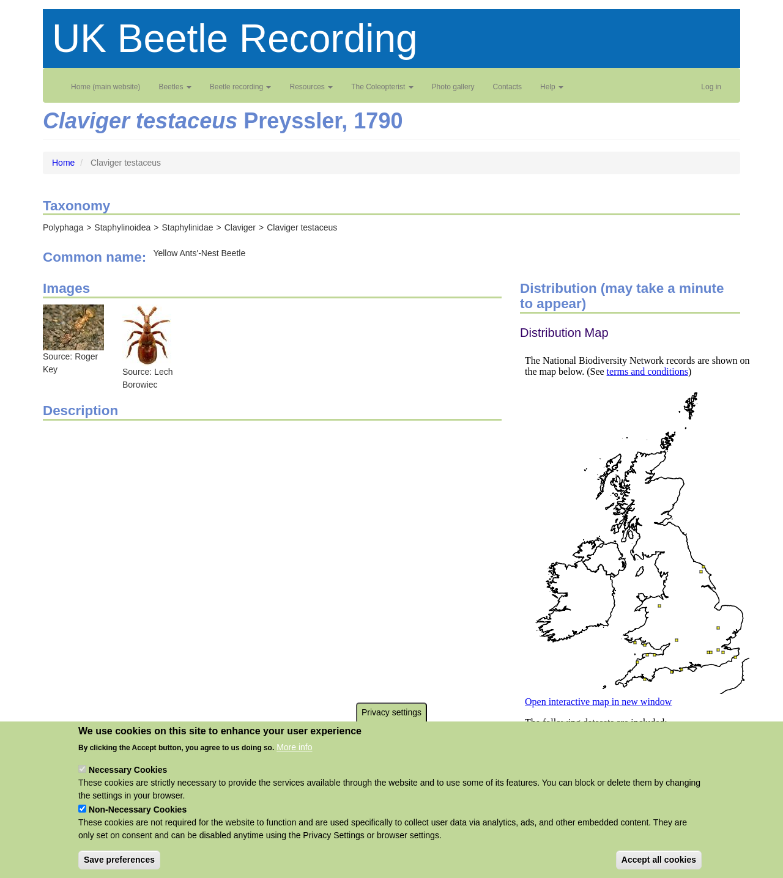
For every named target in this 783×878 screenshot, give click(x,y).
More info (294, 759)
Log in (711, 87)
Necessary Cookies (128, 781)
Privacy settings (391, 724)
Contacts (507, 87)
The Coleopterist (382, 87)
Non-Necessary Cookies (138, 821)
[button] (73, 326)
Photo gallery (453, 87)
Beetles (174, 87)
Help (551, 87)
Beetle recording (241, 87)
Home (63, 163)
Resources (311, 87)
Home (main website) (105, 87)
